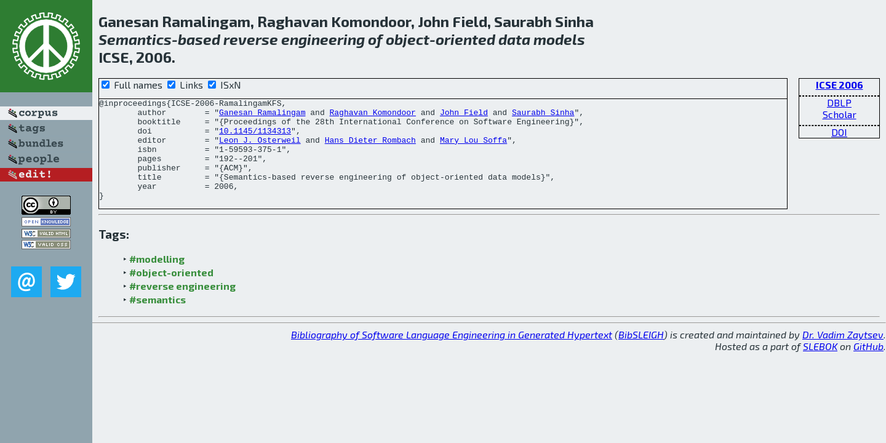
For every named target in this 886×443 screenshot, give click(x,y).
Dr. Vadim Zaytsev (843, 355)
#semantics (157, 319)
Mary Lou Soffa (473, 148)
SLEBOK (820, 366)
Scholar (839, 114)
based (199, 39)
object (407, 39)
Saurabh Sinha (543, 115)
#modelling (157, 279)
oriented (465, 39)
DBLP (839, 102)
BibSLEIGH (641, 355)
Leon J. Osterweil (260, 148)
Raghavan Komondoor (372, 115)
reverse (250, 39)
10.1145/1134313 (255, 137)
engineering (323, 39)
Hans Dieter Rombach (370, 148)
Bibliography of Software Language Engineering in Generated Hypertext (451, 355)
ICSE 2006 (839, 84)
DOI (839, 132)
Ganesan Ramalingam (262, 115)
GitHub (868, 366)
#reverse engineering (182, 306)
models (559, 39)
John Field (464, 115)
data (514, 39)
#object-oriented (171, 292)
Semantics (135, 39)
